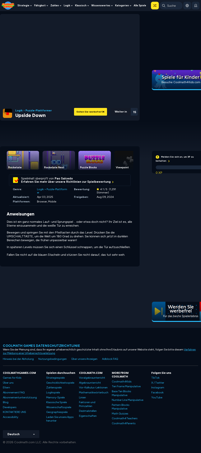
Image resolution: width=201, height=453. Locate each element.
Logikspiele (53, 392)
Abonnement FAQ (14, 392)
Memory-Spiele (55, 397)
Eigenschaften (88, 416)
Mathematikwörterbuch (93, 392)
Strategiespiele (55, 377)
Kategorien (122, 5)
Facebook (157, 392)
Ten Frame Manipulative (126, 386)
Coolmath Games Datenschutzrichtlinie (41, 346)
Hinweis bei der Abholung (18, 359)
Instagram (157, 387)
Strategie (23, 5)
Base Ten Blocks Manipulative (121, 393)
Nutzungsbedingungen (52, 359)
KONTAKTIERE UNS (14, 412)
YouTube (156, 397)
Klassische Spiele (56, 402)
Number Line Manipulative (127, 400)
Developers (9, 407)
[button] (155, 5)
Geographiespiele (57, 412)
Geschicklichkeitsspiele (60, 382)
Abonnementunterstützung (20, 397)
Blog (5, 402)
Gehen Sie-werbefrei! (90, 111)
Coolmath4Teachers (125, 418)
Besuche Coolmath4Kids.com (180, 82)
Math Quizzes (120, 413)
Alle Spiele (140, 5)
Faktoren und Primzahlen (87, 404)
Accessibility (10, 417)
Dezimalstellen (88, 411)
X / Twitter (157, 382)
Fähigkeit (40, 5)
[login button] (195, 5)
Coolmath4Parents (124, 423)
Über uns (8, 382)
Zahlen (54, 5)
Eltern (6, 387)
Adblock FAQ (110, 359)
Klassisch (80, 5)
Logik (67, 5)
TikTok (155, 377)
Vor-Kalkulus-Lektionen (93, 387)
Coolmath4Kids (122, 381)
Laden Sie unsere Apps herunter (60, 419)
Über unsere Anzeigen (84, 359)
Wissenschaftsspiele (58, 407)
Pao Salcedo (64, 178)
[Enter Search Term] (171, 5)
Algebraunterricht (90, 382)
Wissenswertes (100, 5)
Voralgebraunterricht (92, 377)
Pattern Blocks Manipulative (120, 406)
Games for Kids (12, 377)
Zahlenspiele (54, 387)
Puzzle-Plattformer (39, 110)
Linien (82, 397)
